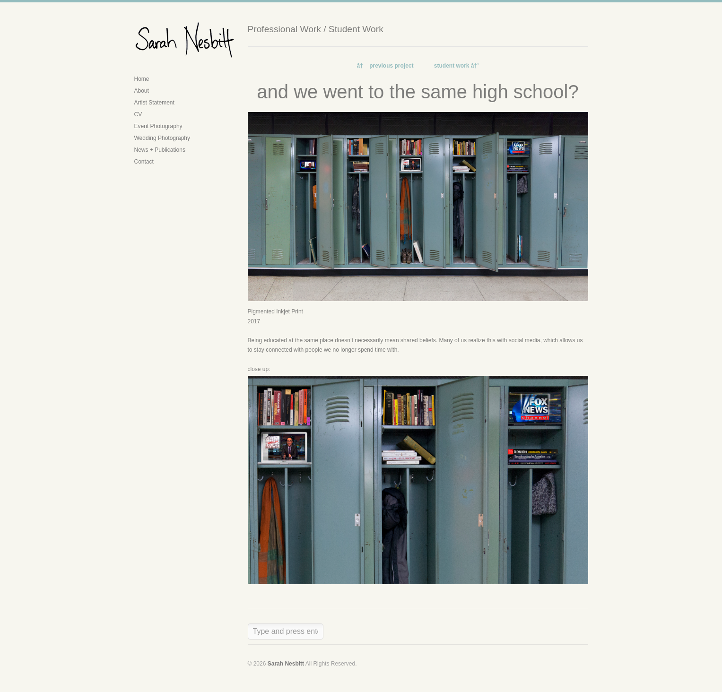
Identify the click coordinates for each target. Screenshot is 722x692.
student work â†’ (456, 65)
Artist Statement (154, 102)
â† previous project (385, 65)
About (141, 90)
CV (138, 114)
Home (141, 79)
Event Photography (158, 126)
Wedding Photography (162, 138)
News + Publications (159, 150)
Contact (144, 161)
